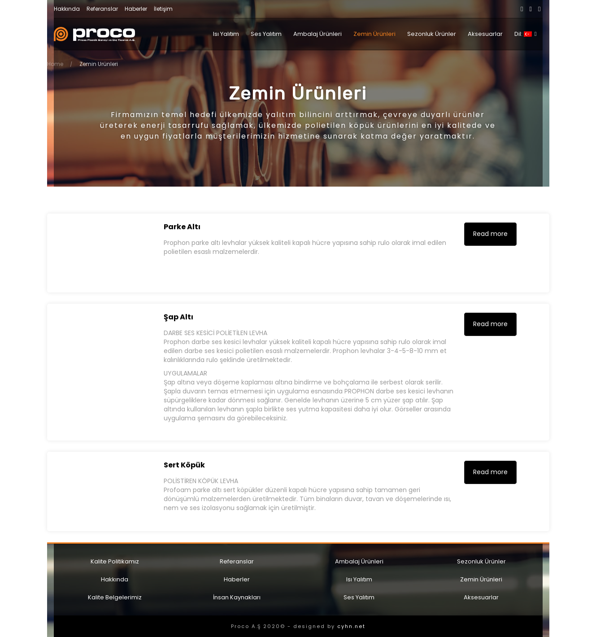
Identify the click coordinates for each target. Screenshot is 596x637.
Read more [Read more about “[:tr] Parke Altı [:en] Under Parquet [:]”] (490, 233)
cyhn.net (351, 626)
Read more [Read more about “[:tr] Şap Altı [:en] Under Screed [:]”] (490, 323)
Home (55, 64)
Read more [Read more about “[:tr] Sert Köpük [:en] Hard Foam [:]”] (490, 471)
